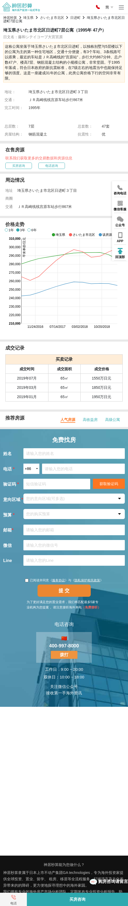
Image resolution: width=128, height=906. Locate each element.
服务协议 (58, 580)
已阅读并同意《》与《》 (64, 580)
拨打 (64, 654)
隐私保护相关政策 (87, 580)
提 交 (64, 590)
